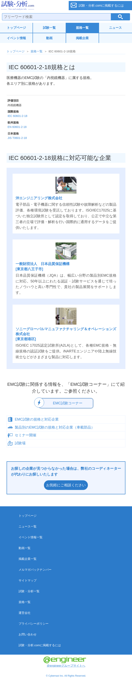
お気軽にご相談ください (66, 485)
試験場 (20, 443)
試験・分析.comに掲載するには (40, 645)
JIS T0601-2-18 (17, 138)
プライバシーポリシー (34, 623)
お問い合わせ (28, 634)
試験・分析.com (32, 5)
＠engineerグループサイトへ (65, 662)
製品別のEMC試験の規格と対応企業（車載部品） (55, 427)
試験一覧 (49, 27)
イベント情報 (16, 38)
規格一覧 (82, 27)
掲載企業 (82, 38)
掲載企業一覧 (28, 558)
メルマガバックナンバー (35, 569)
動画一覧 (25, 548)
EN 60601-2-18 (17, 127)
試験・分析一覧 (29, 591)
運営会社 (25, 612)
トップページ (16, 27)
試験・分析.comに (101, 5)
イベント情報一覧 (31, 537)
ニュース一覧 (28, 526)
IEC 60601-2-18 (17, 116)
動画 (49, 38)
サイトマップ (28, 580)
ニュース (115, 27)
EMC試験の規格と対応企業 (37, 419)
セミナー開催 (25, 435)
